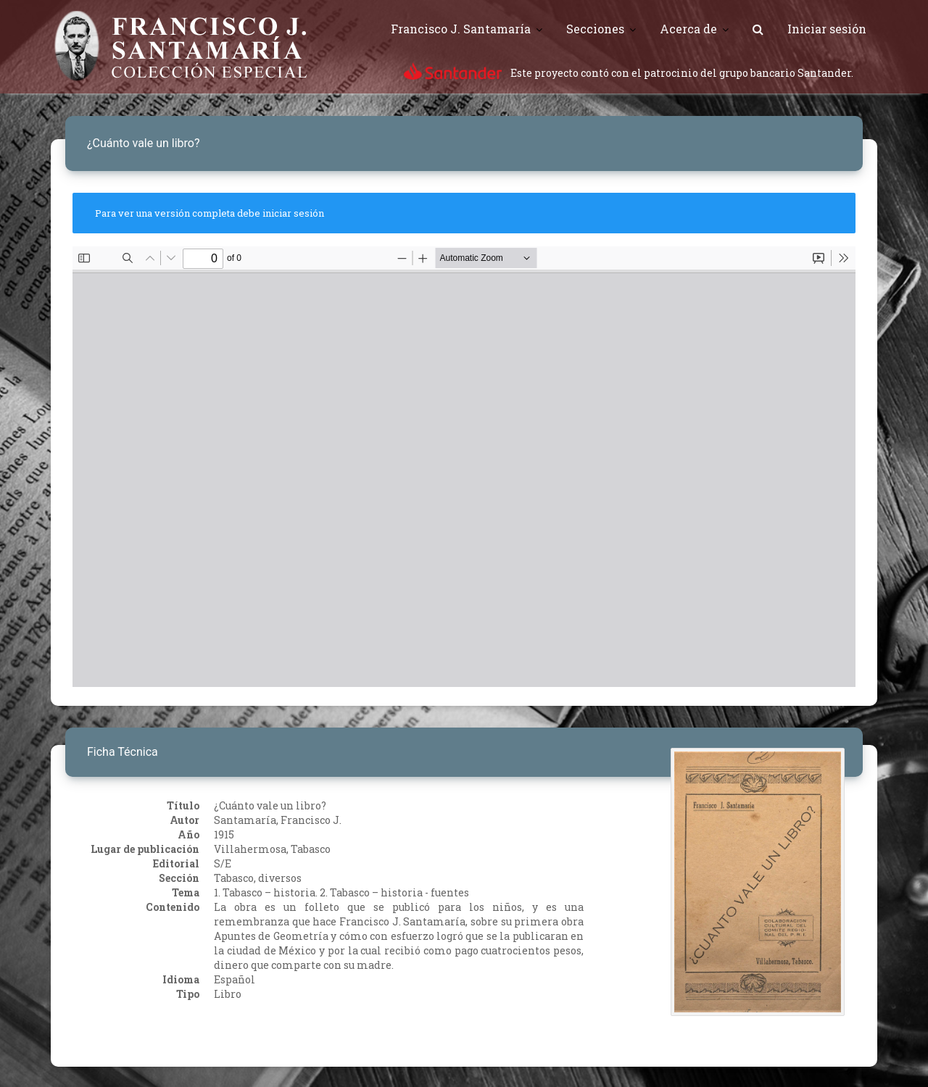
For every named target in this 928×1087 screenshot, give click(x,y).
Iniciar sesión (826, 28)
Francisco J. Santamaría (461, 28)
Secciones (595, 28)
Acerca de (688, 28)
